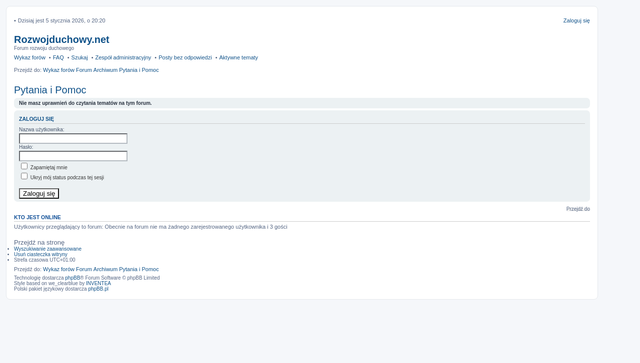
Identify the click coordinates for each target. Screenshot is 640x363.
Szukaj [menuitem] (80, 57)
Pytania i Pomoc (50, 89)
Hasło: (26, 147)
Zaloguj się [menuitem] (577, 20)
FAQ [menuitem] (58, 57)
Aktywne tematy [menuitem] (238, 57)
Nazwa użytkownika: (41, 129)
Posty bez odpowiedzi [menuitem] (185, 57)
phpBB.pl (98, 289)
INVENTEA (98, 283)
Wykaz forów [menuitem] (30, 57)
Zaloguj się (36, 119)
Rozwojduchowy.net (62, 39)
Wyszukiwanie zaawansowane (48, 249)
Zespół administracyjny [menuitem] (123, 57)
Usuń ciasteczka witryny (41, 254)
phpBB (72, 278)
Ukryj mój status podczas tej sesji (62, 177)
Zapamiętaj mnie (44, 167)
